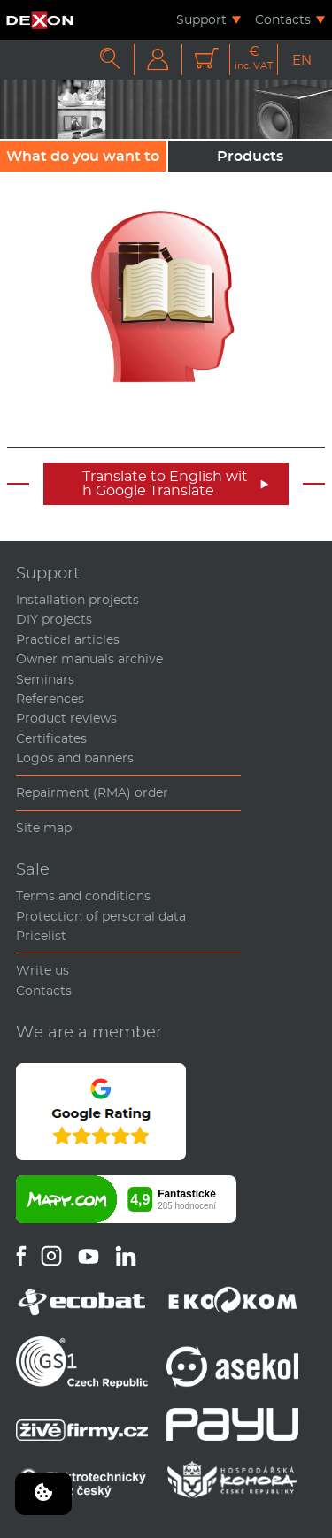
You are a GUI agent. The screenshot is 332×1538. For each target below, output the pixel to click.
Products (250, 156)
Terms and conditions (83, 896)
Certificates (51, 738)
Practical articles (68, 639)
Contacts (283, 19)
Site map (44, 828)
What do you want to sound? (82, 160)
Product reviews (66, 718)
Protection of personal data (101, 916)
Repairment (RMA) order (92, 792)
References (50, 699)
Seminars (45, 679)
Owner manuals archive (89, 659)
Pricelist (41, 936)
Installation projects (77, 600)
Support (201, 19)
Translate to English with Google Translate (175, 483)
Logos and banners (75, 758)
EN (302, 59)
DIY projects (54, 619)
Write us (42, 970)
